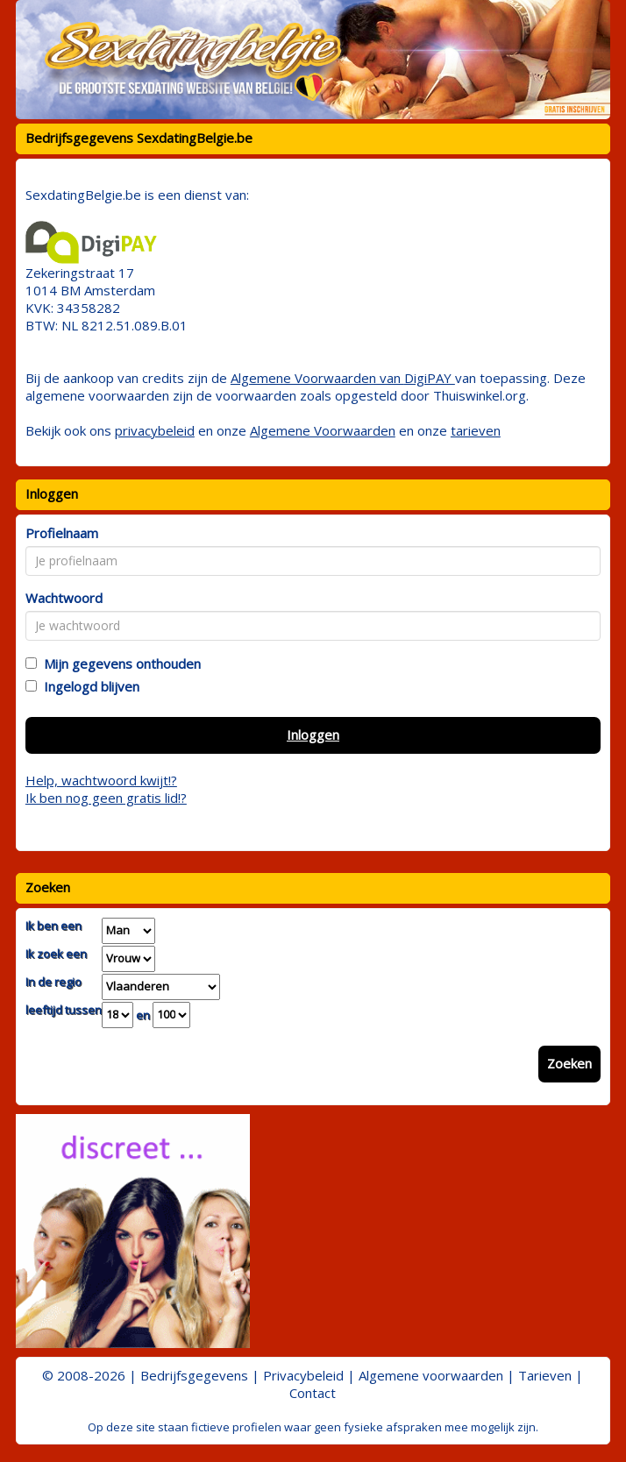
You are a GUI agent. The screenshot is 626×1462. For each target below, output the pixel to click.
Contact (312, 1393)
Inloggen (313, 734)
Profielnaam (61, 533)
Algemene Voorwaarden (322, 430)
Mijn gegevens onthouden (119, 663)
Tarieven (545, 1375)
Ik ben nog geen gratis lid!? (106, 797)
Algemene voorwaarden (431, 1375)
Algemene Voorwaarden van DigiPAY (343, 378)
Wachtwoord (64, 598)
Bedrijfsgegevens (194, 1375)
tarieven (476, 430)
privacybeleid (155, 430)
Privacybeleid (303, 1375)
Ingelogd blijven (88, 686)
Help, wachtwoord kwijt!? (101, 780)
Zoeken (569, 1063)
